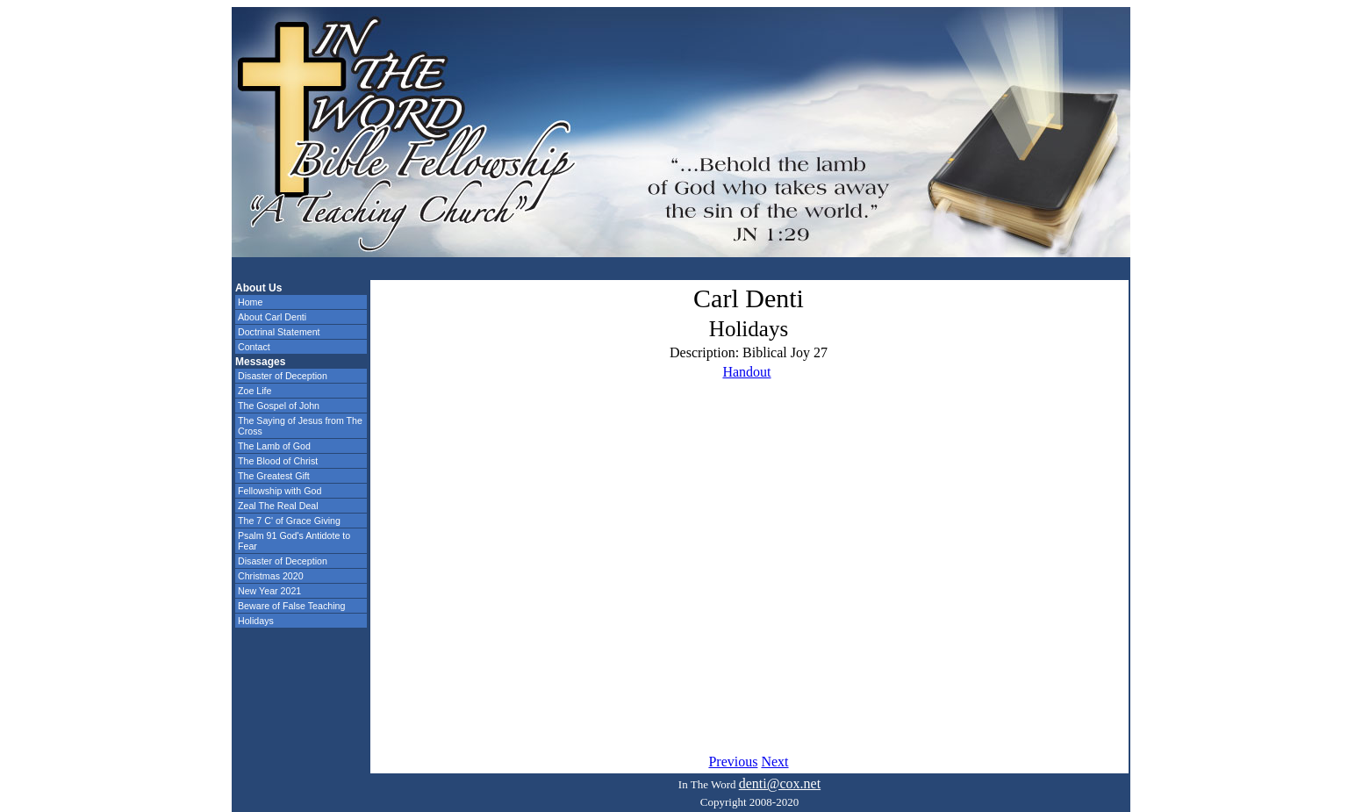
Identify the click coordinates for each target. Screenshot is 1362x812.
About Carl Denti (272, 317)
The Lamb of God (274, 446)
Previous (732, 761)
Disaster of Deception (282, 375)
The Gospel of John (278, 405)
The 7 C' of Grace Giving (289, 520)
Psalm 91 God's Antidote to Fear (294, 540)
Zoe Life (255, 390)
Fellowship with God (279, 490)
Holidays (256, 620)
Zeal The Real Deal (278, 505)
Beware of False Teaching (291, 605)
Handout (746, 371)
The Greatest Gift (274, 476)
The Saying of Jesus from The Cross (300, 425)
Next (774, 761)
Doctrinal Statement (279, 332)
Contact (254, 346)
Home (250, 302)
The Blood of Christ (278, 461)
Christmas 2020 (271, 576)
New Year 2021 (269, 591)
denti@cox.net (780, 783)
